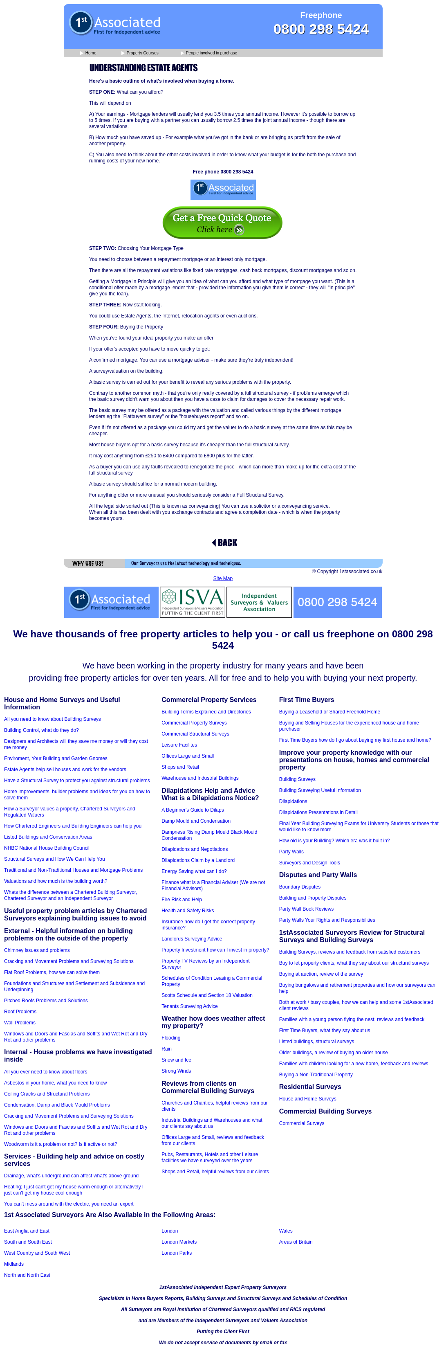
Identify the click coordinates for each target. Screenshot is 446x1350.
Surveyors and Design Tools (309, 863)
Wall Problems (20, 1023)
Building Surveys (297, 779)
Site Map (223, 578)
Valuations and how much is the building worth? (56, 881)
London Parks (176, 1253)
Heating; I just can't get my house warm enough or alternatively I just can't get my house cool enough (73, 1190)
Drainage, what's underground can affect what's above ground (71, 1176)
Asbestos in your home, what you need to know (55, 1083)
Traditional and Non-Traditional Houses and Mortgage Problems (73, 870)
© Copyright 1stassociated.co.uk (347, 571)
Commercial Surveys (302, 1123)
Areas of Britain (296, 1242)
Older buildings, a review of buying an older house (333, 1052)
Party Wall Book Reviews (306, 909)
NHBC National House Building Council (47, 848)
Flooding (170, 1038)
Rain (166, 1049)
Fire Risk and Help (181, 899)
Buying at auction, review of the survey (321, 974)
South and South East (28, 1242)
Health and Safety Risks (187, 911)
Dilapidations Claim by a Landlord (198, 860)
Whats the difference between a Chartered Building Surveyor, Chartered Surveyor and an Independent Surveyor (70, 895)
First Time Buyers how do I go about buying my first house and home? (355, 740)
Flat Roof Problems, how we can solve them (52, 972)
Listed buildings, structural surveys (316, 1041)
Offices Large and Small (187, 756)
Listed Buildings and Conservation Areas (48, 837)
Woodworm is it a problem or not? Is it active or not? (60, 1144)
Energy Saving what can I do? (193, 871)
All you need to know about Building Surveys (52, 719)
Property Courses (140, 53)
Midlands (14, 1264)
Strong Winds (176, 1071)
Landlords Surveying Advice (191, 939)
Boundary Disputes (299, 887)
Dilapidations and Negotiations (194, 849)
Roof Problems (20, 1012)
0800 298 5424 (321, 29)
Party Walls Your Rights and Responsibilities (327, 920)
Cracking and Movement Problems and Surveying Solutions (69, 961)
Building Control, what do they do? (41, 730)
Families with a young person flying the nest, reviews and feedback (352, 1019)
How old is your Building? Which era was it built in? (334, 841)
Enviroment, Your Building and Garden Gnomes (56, 758)
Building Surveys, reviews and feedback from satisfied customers (350, 952)
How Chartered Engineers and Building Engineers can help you (72, 826)
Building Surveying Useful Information (320, 790)
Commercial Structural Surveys (195, 734)
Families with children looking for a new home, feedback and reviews (353, 1063)
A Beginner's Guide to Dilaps (192, 810)
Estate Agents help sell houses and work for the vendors (65, 769)
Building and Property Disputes (313, 898)
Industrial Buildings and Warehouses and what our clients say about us (211, 1123)
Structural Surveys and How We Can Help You (54, 859)
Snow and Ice (176, 1060)
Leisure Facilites (179, 745)
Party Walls (291, 852)
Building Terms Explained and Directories (206, 712)
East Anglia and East (26, 1231)
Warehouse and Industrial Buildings (199, 778)
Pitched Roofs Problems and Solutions (46, 1001)
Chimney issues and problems (37, 950)
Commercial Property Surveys (193, 723)
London (169, 1231)
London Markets (179, 1242)
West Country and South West (37, 1253)
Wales (286, 1231)
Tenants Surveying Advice (189, 1006)
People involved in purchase (209, 53)
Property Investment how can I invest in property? (215, 950)
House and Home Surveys (307, 1099)
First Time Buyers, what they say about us (324, 1030)
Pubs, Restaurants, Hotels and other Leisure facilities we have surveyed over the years (209, 1157)
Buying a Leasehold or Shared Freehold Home (330, 712)
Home (88, 53)
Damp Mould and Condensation (196, 821)
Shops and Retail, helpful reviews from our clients (215, 1171)
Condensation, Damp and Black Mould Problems (57, 1105)
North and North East (27, 1275)
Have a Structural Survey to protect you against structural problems (77, 780)
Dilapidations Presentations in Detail (318, 812)
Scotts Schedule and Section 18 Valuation (207, 995)
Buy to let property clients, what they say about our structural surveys (354, 963)
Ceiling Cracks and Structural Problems (47, 1094)
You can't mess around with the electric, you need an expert (69, 1204)
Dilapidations (293, 801)
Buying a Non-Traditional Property (316, 1075)
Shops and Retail (180, 767)
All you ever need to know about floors (45, 1072)
